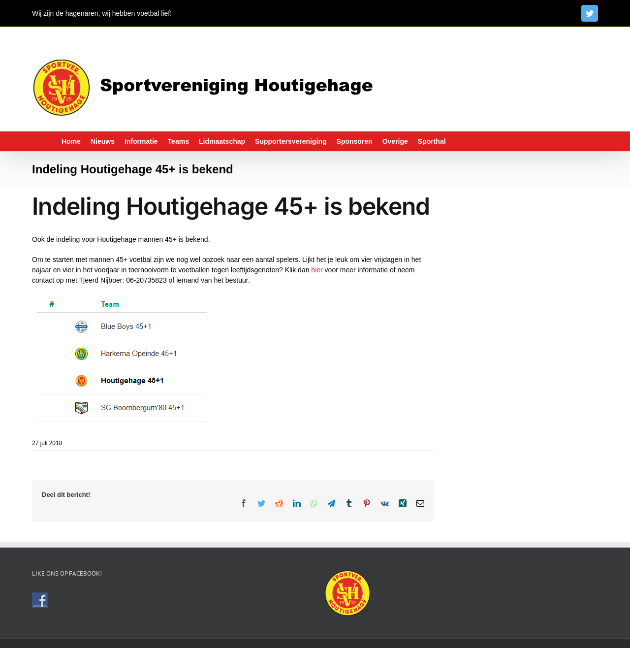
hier (316, 270)
